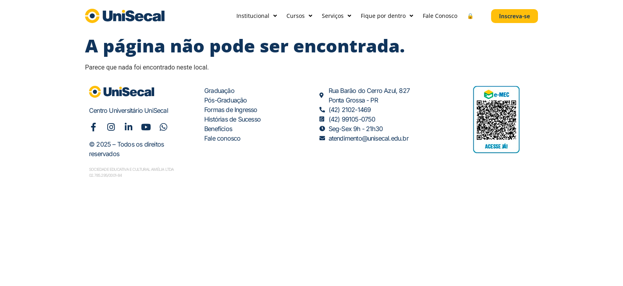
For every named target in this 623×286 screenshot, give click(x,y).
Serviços (336, 16)
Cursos (299, 16)
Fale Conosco (440, 15)
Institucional (256, 16)
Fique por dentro (387, 16)
